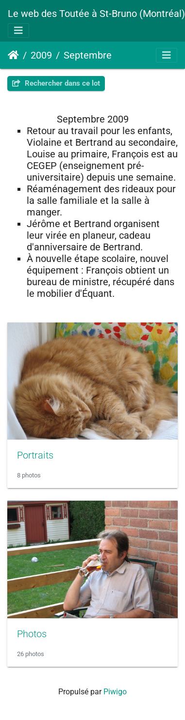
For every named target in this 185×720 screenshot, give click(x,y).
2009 (41, 55)
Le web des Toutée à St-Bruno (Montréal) (96, 13)
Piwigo (115, 691)
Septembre (88, 55)
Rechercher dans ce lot (56, 83)
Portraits (35, 455)
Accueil (13, 55)
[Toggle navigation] (18, 30)
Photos (32, 634)
